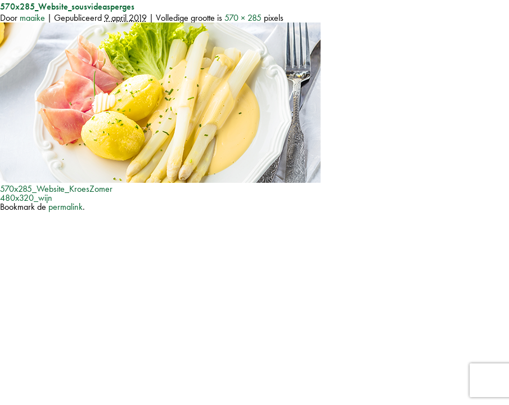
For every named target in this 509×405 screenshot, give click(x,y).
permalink (65, 207)
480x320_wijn (26, 198)
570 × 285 (243, 18)
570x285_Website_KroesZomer (56, 189)
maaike (32, 18)
